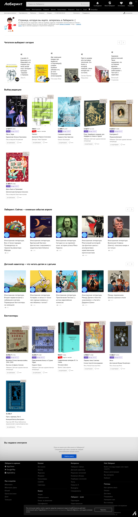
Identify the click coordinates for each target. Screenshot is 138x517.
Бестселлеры (11, 315)
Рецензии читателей (78, 473)
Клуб (85, 9)
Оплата (106, 490)
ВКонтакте (8, 484)
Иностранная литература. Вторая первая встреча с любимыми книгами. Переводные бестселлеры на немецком (14, 300)
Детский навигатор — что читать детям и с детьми (30, 264)
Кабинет (107, 478)
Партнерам (75, 500)
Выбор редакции (12, 89)
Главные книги (43, 497)
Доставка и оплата (10, 13)
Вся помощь (108, 502)
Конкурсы (74, 488)
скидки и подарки (64, 24)
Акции (40, 494)
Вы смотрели (109, 475)
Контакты (76, 13)
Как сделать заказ (110, 487)
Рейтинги (33, 13)
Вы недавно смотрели (15, 442)
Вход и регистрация (111, 472)
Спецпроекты (76, 491)
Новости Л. (75, 485)
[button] (119, 43)
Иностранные (36, 9)
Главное (46, 9)
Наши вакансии (76, 503)
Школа (53, 9)
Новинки (41, 13)
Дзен (6, 497)
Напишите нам (109, 499)
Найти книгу (69, 456)
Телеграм (8, 500)
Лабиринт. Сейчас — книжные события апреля (28, 209)
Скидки (49, 13)
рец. (24, 96)
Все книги (41, 467)
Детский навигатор (78, 470)
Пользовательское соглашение (115, 505)
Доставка (107, 493)
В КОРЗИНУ (11, 143)
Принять (103, 510)
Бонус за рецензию (45, 500)
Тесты (73, 482)
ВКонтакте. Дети (11, 487)
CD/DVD (41, 482)
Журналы (41, 473)
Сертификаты (23, 13)
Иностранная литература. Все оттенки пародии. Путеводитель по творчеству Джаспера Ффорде (14, 245)
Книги (28, 9)
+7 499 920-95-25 (60, 13)
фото (24, 98)
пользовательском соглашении (56, 510)
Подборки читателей (78, 479)
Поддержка (86, 13)
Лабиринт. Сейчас (77, 467)
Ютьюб (7, 491)
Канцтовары (61, 9)
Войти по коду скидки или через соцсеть (116, 468)
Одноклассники (10, 494)
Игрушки (71, 9)
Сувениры (41, 485)
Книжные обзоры (77, 476)
